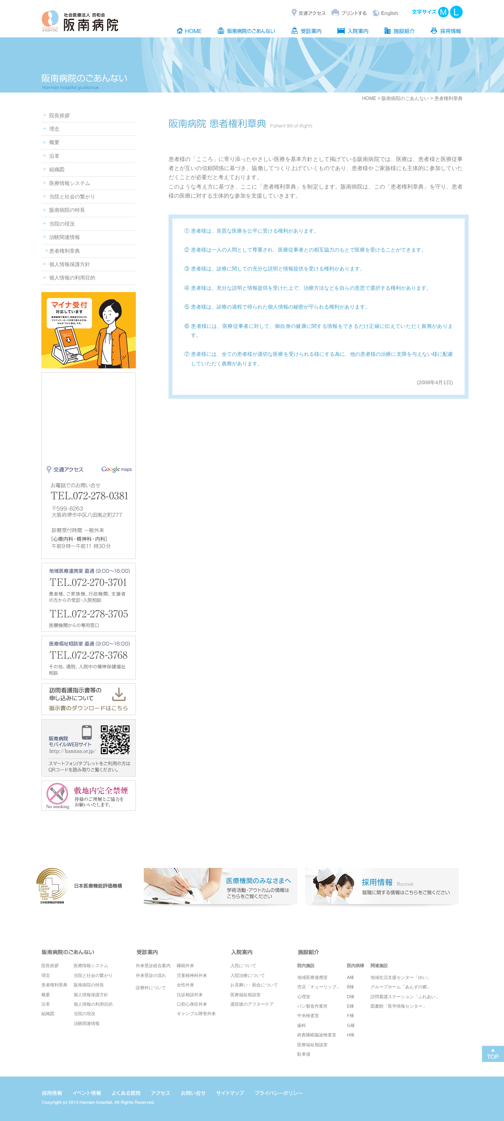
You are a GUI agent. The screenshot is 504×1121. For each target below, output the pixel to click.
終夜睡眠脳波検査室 (316, 1034)
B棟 (350, 986)
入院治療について (247, 975)
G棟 (351, 1025)
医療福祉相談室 (245, 994)
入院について (243, 965)
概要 (54, 142)
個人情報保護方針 (69, 264)
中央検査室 (308, 1015)
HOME (369, 98)
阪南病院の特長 (67, 210)
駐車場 (303, 1054)
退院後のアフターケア (252, 1004)
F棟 (350, 1015)
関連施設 (379, 965)
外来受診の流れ (151, 975)
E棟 (350, 1006)
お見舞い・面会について (254, 984)
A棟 (350, 977)
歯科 (301, 1025)
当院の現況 (62, 224)
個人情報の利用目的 (72, 278)
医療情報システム (69, 183)
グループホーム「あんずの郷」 (401, 986)
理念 (54, 129)
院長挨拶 (59, 115)
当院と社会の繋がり (72, 197)
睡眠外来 (185, 965)
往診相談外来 (190, 994)
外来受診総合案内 (153, 965)
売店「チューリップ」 (319, 986)
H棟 (350, 1034)
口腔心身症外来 (192, 1004)
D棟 (350, 996)
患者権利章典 (64, 251)
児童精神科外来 (192, 975)
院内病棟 (355, 965)
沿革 (54, 156)
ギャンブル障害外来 (196, 1013)
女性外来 (185, 984)
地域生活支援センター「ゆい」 (401, 977)
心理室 (303, 996)
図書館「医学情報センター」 (399, 1006)
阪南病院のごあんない (405, 98)
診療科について (151, 987)
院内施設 (306, 965)
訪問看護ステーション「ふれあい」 (405, 996)
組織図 (57, 169)
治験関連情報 (64, 237)
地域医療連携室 (312, 977)
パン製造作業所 (312, 1006)
